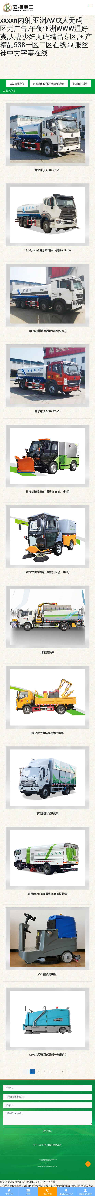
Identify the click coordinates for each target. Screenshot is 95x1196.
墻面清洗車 (47, 652)
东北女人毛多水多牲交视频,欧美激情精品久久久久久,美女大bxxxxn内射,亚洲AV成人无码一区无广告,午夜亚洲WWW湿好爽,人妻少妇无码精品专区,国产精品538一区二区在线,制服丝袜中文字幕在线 (47, 28)
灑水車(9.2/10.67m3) (48, 170)
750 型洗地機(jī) (47, 974)
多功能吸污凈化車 (47, 813)
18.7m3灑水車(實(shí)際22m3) (47, 331)
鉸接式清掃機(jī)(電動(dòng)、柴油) (47, 491)
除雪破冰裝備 (80, 83)
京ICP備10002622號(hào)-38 (45, 1160)
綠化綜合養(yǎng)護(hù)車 (47, 733)
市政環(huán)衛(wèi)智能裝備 (48, 83)
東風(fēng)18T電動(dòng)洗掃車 (47, 893)
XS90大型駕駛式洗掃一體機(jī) (47, 1054)
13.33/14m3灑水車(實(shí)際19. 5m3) (47, 250)
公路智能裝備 (17, 83)
